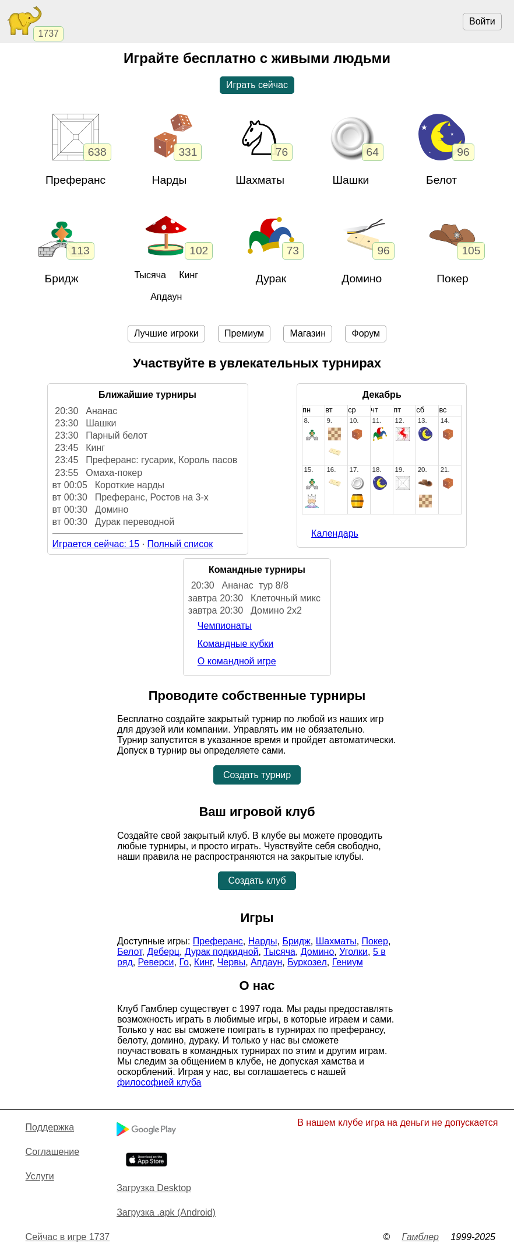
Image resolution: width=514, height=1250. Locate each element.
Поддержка (50, 1127)
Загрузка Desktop (154, 1188)
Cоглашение (53, 1152)
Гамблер (420, 1237)
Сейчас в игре (68, 1237)
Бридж (62, 278)
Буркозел (307, 962)
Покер (452, 278)
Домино (362, 278)
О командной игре (237, 661)
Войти (482, 21)
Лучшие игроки (166, 333)
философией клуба (159, 1082)
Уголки (353, 952)
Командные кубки (235, 644)
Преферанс (75, 180)
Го (184, 962)
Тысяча (150, 275)
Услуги (40, 1176)
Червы (231, 962)
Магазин (308, 333)
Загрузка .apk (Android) (166, 1212)
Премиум (244, 333)
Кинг (188, 275)
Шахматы (336, 941)
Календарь (334, 533)
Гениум (347, 962)
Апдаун (166, 297)
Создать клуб (257, 880)
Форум (365, 333)
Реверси (156, 962)
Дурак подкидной (222, 952)
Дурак (271, 278)
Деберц (163, 952)
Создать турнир (257, 775)
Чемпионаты (225, 626)
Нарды (169, 180)
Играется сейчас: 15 (96, 544)
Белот (441, 180)
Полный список (180, 544)
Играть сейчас (257, 85)
